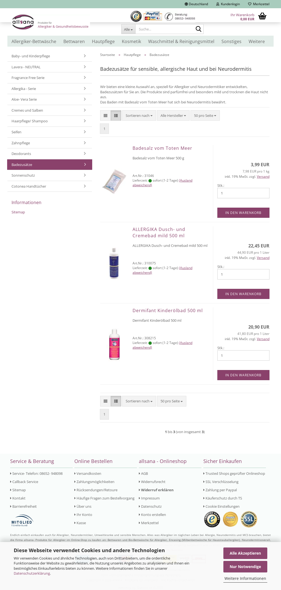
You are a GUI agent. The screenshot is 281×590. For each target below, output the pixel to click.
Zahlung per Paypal (220, 489)
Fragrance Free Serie (28, 77)
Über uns (82, 506)
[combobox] (139, 115)
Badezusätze (22, 164)
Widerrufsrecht (152, 481)
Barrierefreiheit (23, 506)
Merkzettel (258, 4)
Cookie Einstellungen (221, 506)
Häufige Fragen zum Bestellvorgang (104, 498)
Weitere (257, 41)
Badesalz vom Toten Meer (162, 148)
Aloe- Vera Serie (24, 99)
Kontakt (18, 498)
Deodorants (21, 153)
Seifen (16, 131)
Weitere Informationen (245, 578)
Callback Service (24, 481)
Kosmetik (131, 41)
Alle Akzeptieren (245, 553)
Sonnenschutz (23, 175)
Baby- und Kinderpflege (31, 55)
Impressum (149, 498)
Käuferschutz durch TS (222, 498)
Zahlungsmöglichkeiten (94, 481)
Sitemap (18, 212)
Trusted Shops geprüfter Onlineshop (234, 473)
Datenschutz (150, 506)
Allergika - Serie (24, 88)
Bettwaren (74, 41)
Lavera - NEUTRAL (26, 66)
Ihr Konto (83, 514)
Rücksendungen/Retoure (95, 489)
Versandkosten (87, 473)
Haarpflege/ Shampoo (30, 120)
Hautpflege (103, 41)
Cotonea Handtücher (29, 186)
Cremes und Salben (27, 110)
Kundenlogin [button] (228, 4)
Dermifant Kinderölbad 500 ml (168, 310)
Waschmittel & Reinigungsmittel (181, 41)
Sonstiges (231, 41)
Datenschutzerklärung (32, 573)
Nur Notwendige (245, 566)
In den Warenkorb (243, 212)
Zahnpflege (21, 142)
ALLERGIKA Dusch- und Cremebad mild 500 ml (159, 232)
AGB (143, 473)
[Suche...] (128, 29)
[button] (196, 4)
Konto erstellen (152, 514)
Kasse (80, 522)
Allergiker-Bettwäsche (34, 41)
